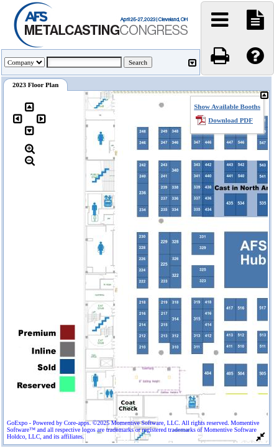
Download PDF (230, 120)
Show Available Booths (227, 106)
